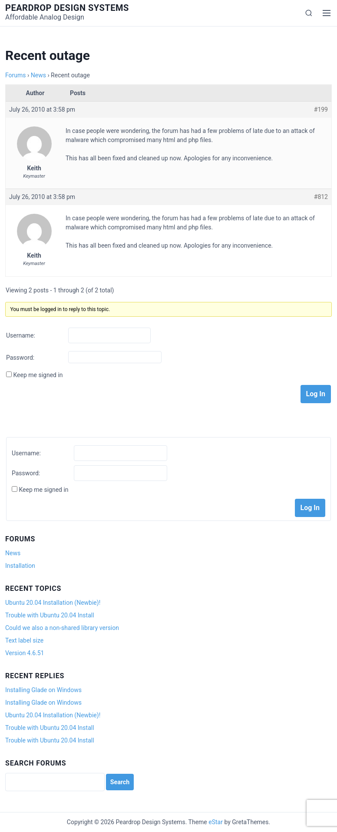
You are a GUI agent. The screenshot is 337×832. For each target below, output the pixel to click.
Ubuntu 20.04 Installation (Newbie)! (52, 602)
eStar (215, 822)
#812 (321, 196)
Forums (15, 75)
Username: (20, 335)
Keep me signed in (38, 374)
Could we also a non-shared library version (62, 627)
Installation (20, 565)
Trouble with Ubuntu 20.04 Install (49, 615)
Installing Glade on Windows (43, 689)
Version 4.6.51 (24, 653)
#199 (321, 109)
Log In (315, 394)
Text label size (24, 640)
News (38, 75)
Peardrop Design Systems (67, 8)
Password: (20, 357)
